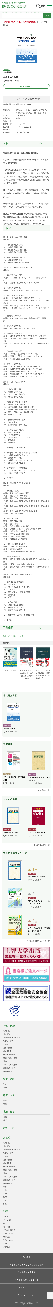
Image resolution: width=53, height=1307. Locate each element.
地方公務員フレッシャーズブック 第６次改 (39, 902)
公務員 (5, 1044)
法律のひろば (8, 1240)
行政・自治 (9, 1025)
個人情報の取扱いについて (26, 1279)
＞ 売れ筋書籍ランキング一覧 (38, 941)
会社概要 (26, 1257)
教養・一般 (9, 1128)
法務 (14, 636)
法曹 (5, 1084)
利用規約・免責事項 (26, 1272)
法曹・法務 (6, 636)
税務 (5, 1117)
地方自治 (6, 1034)
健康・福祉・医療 (10, 1058)
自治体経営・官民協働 (11, 1037)
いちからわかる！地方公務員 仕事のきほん (39, 929)
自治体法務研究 (9, 1230)
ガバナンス (7, 1216)
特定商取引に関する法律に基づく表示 (27, 1264)
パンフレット (26, 86)
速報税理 (6, 1247)
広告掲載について (26, 1287)
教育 (5, 1100)
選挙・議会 (7, 1048)
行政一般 (6, 1031)
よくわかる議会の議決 (36, 832)
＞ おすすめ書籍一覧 (42, 845)
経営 (5, 1120)
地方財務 (6, 1226)
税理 (5, 1243)
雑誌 (5, 1211)
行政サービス (8, 1041)
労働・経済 (7, 1071)
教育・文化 (9, 1095)
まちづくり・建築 (10, 1064)
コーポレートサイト (26, 1295)
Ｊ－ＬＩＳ (7, 1220)
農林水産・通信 (9, 1068)
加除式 (6, 1137)
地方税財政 (7, 1051)
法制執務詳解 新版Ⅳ (11, 832)
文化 (5, 1104)
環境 (5, 1061)
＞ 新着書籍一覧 (43, 790)
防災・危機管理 (9, 1054)
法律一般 (21, 636)
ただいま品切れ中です (27, 99)
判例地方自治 (8, 1233)
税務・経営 (9, 1111)
